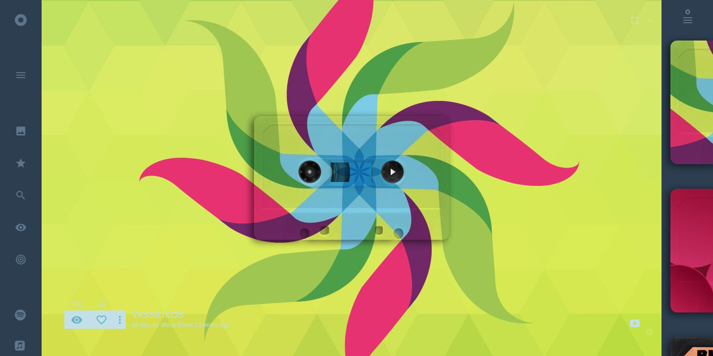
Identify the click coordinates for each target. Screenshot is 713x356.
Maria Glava (177, 324)
